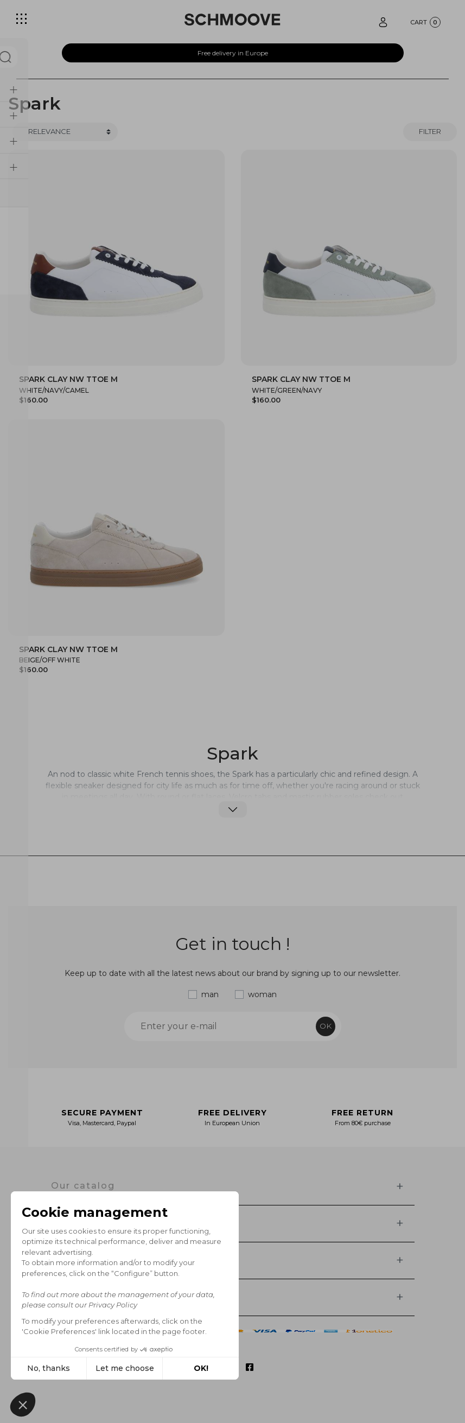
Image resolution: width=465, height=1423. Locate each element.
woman (262, 994)
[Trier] (65, 132)
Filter (430, 131)
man (210, 994)
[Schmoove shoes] (232, 19)
